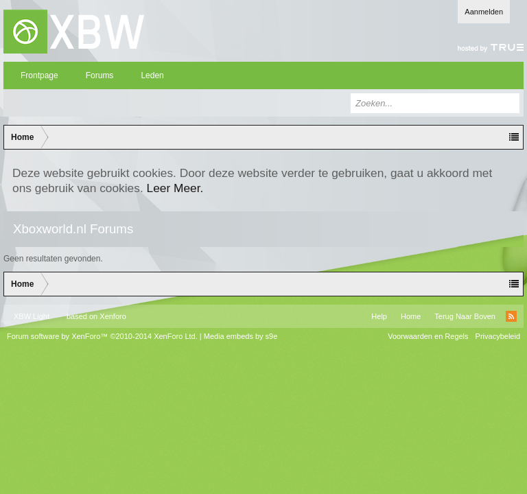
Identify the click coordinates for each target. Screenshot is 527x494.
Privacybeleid (498, 336)
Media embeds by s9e (241, 336)
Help (379, 316)
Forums (100, 75)
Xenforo (112, 316)
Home (411, 316)
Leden (152, 75)
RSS (511, 316)
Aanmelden (484, 12)
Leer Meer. (175, 188)
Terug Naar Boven (464, 316)
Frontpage (39, 75)
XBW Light (31, 316)
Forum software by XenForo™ (102, 336)
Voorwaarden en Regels (428, 336)
